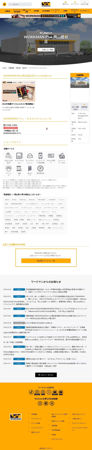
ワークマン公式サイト (46, 4)
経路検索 (84, 105)
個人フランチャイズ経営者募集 (59, 416)
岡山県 (18, 68)
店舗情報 (11, 68)
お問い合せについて (76, 415)
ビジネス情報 (34, 421)
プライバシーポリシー (77, 421)
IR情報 (52, 431)
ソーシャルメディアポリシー (79, 425)
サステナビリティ (56, 434)
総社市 (24, 68)
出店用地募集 (54, 427)
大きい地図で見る (75, 107)
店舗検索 (33, 415)
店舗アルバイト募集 (56, 420)
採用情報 (53, 424)
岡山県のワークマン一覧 (46, 259)
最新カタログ (34, 428)
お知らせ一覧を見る (46, 376)
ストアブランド (35, 418)
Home (4, 68)
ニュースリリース (35, 425)
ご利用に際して (75, 418)
